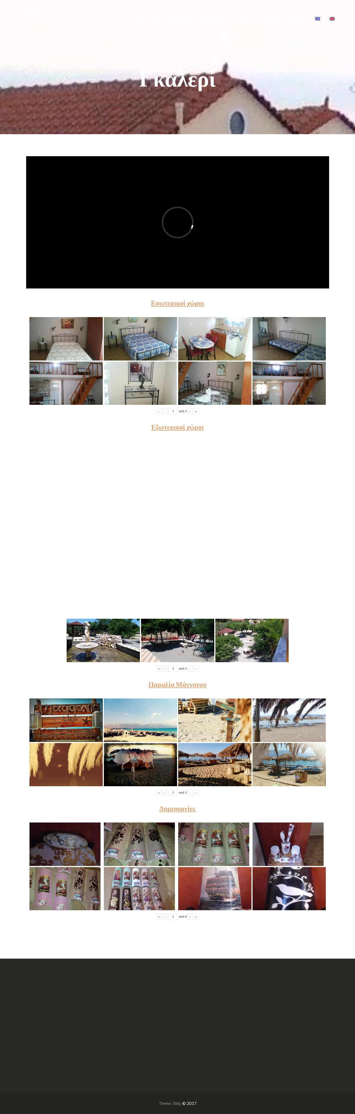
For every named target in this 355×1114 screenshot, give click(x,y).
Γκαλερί (273, 18)
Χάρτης (298, 18)
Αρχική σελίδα (144, 18)
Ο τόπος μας (211, 18)
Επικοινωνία (244, 18)
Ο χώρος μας (179, 18)
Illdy (177, 1103)
